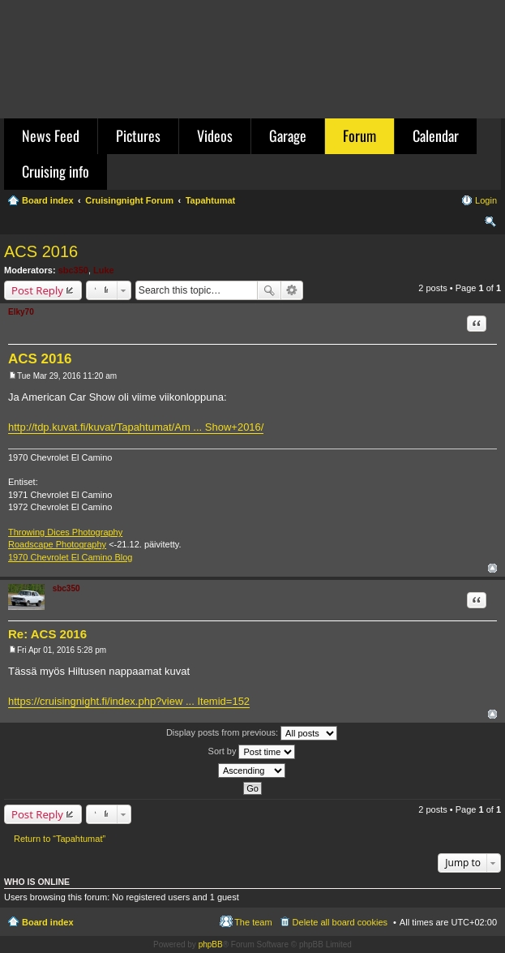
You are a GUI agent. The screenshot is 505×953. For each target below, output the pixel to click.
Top (492, 568)
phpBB (211, 944)
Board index (48, 922)
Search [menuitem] (490, 223)
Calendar (436, 135)
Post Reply (37, 290)
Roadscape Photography (57, 544)
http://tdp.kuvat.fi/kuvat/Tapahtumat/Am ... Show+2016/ (135, 427)
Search (269, 290)
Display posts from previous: (251, 733)
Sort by (252, 752)
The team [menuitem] (253, 922)
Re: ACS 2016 (47, 634)
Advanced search (292, 290)
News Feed (50, 135)
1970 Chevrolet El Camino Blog (70, 557)
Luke (103, 270)
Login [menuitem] (486, 200)
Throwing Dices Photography (65, 532)
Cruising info (55, 171)
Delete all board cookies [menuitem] (340, 922)
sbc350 (73, 270)
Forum (359, 135)
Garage (287, 135)
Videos (215, 135)
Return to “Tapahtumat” (59, 839)
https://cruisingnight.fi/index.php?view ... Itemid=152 (129, 701)
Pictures (138, 135)
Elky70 (21, 311)
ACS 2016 (41, 251)
